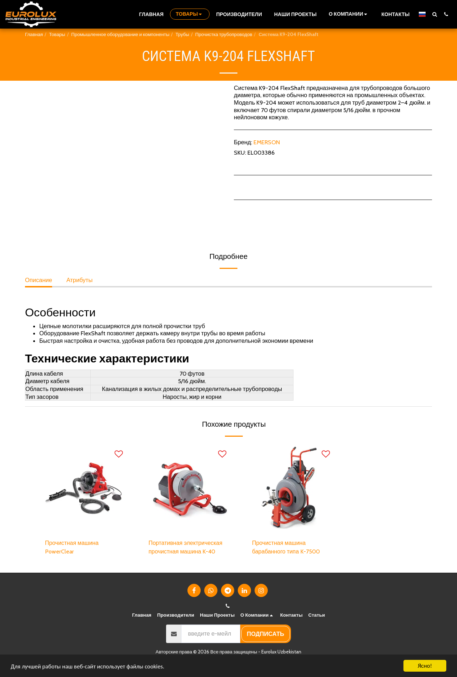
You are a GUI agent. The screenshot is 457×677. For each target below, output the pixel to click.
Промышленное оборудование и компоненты (120, 34)
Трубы (182, 34)
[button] (349, 14)
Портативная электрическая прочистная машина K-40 (187, 548)
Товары (57, 34)
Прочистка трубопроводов (223, 34)
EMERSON (266, 142)
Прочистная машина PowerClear (73, 548)
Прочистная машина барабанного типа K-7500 (286, 548)
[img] (84, 488)
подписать (265, 634)
